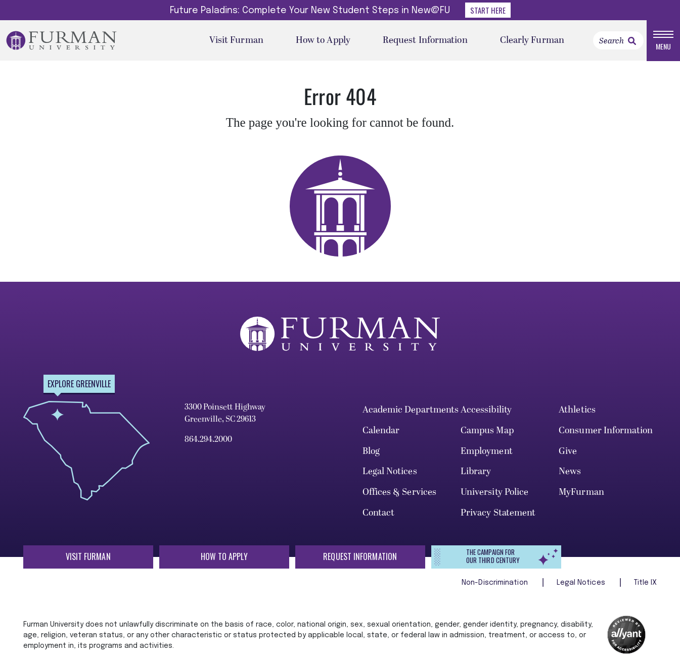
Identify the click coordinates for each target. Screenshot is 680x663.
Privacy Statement (498, 513)
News (570, 471)
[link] (632, 40)
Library (476, 471)
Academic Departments (410, 410)
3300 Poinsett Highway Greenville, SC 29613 (225, 413)
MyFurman (581, 492)
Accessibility (486, 410)
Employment (487, 451)
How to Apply (323, 40)
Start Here (488, 10)
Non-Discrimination (496, 582)
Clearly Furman (532, 40)
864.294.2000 (208, 439)
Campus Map (487, 430)
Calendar (381, 430)
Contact (378, 513)
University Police (495, 492)
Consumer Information (606, 430)
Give (568, 451)
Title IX (645, 582)
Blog (371, 451)
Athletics (577, 410)
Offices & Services (399, 492)
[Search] (618, 40)
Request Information (425, 40)
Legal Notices (389, 471)
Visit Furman (236, 40)
